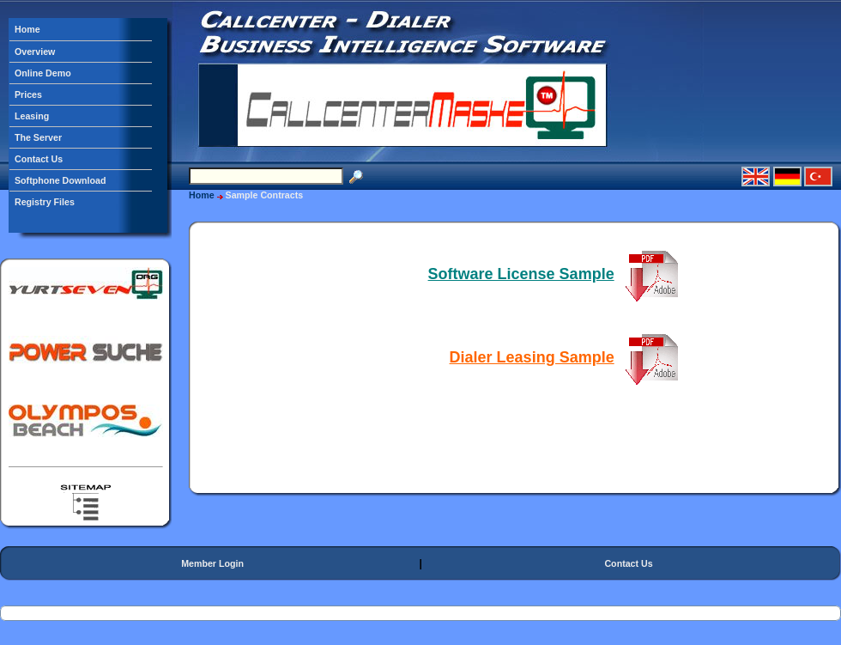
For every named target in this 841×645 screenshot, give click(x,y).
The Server (38, 137)
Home (27, 29)
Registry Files (45, 202)
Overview (35, 51)
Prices (28, 94)
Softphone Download (60, 180)
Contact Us (39, 159)
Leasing (32, 116)
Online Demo (43, 73)
